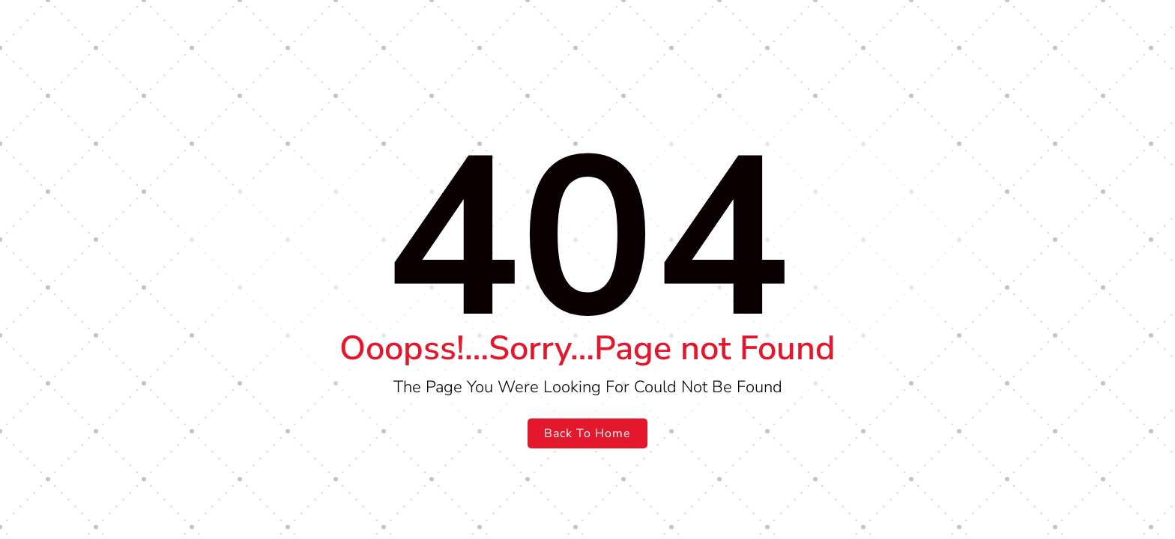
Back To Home (587, 433)
